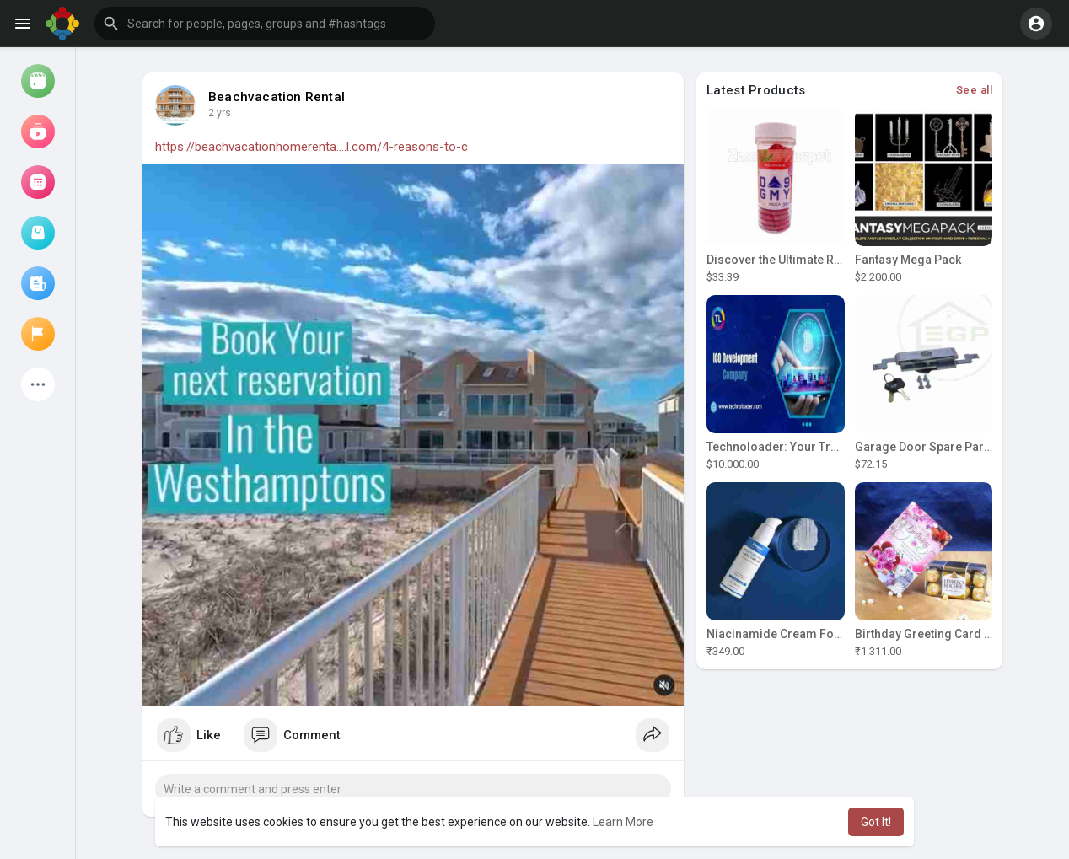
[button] (264, 23)
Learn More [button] (623, 822)
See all (974, 89)
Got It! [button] (876, 822)
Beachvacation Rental (276, 97)
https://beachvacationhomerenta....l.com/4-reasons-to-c (311, 146)
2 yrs (219, 113)
